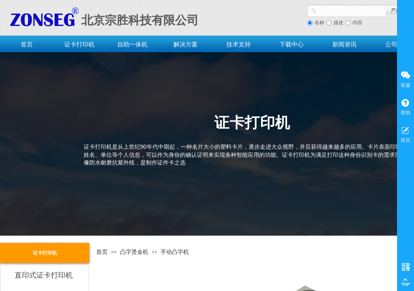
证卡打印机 (79, 44)
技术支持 (238, 44)
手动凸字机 (175, 252)
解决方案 (185, 44)
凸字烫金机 (134, 252)
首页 (27, 44)
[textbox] (351, 10)
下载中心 (291, 44)
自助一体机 (132, 44)
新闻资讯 (344, 44)
